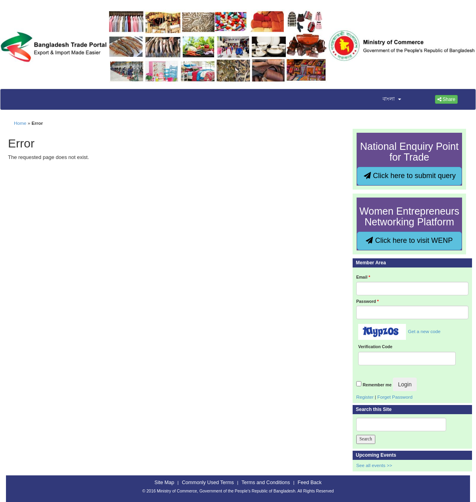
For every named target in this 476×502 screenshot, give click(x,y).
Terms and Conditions (266, 482)
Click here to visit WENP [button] (409, 240)
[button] (386, 99)
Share (446, 99)
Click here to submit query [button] (410, 176)
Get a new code (424, 331)
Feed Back (310, 482)
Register (365, 396)
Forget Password (394, 396)
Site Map (164, 482)
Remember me (377, 384)
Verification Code (375, 346)
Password (367, 301)
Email (363, 277)
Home (20, 123)
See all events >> (374, 465)
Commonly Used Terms (208, 482)
